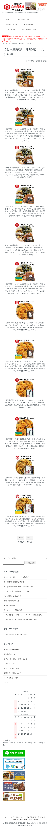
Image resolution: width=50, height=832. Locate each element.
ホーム (7, 19)
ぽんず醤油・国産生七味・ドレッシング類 (18, 586)
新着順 (45, 61)
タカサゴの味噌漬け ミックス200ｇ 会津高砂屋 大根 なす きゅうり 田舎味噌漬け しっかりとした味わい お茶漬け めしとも (25, 92)
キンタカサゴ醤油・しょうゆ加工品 (16, 577)
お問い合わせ (27, 24)
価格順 (38, 61)
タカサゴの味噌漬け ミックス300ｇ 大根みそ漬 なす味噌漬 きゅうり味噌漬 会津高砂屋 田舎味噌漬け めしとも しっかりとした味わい (25, 170)
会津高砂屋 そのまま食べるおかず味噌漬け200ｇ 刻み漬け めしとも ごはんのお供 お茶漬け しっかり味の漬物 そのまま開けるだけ (25, 480)
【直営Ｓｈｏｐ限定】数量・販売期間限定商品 (20, 619)
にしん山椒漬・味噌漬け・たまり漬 (20, 43)
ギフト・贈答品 (9, 605)
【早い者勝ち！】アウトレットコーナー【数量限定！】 (23, 615)
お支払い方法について (11, 668)
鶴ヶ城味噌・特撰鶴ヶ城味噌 (14, 582)
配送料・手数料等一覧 (11, 649)
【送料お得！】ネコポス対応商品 (15, 634)
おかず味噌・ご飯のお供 (12, 596)
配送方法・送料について (12, 673)
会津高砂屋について (11, 654)
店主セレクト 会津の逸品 (13, 610)
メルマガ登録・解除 (11, 678)
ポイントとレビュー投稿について (15, 659)
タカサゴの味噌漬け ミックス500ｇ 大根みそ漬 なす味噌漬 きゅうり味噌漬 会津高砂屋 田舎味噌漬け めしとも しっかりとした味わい (25, 247)
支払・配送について (23, 19)
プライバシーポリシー (19, 819)
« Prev (20, 538)
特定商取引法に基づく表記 (36, 817)
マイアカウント (9, 682)
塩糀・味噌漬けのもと (11, 601)
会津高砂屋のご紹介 (27, 29)
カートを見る (9, 29)
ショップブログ (10, 24)
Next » (29, 538)
